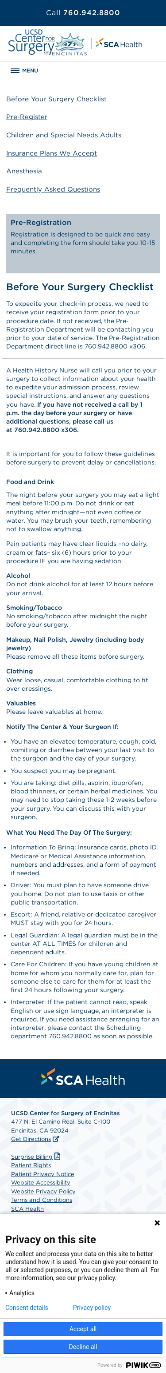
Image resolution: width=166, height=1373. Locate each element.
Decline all (83, 1346)
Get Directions (31, 1139)
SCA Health (27, 1208)
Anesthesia (24, 171)
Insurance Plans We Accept (51, 153)
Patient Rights (31, 1165)
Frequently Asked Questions (53, 189)
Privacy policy (92, 1307)
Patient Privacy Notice (42, 1174)
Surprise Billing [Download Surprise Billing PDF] (36, 1156)
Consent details (26, 1307)
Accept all (83, 1329)
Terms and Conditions (41, 1200)
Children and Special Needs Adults (63, 135)
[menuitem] (83, 1076)
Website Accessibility (40, 1182)
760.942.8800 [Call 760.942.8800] (83, 12)
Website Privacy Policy (43, 1191)
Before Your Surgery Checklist (56, 99)
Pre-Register (26, 117)
